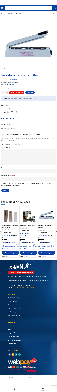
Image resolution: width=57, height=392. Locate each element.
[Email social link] (12, 112)
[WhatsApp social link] (16, 112)
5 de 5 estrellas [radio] (21, 144)
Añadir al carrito (17, 92)
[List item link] (28, 298)
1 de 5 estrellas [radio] (15, 144)
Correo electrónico (8, 175)
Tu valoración (6, 147)
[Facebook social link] (10, 112)
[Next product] (55, 14)
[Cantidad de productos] (4, 92)
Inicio (3, 13)
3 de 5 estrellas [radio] (18, 144)
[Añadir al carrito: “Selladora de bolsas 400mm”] (46, 253)
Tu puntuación (7, 144)
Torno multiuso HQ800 (28, 225)
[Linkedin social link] (14, 112)
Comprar (30, 92)
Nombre (4, 168)
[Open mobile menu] (2, 8)
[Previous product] (51, 14)
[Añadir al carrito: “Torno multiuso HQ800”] (28, 253)
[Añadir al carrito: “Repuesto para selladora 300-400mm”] (10, 253)
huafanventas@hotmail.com (24, 287)
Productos (10, 13)
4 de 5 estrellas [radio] (19, 144)
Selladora (18, 13)
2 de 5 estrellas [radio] (16, 144)
